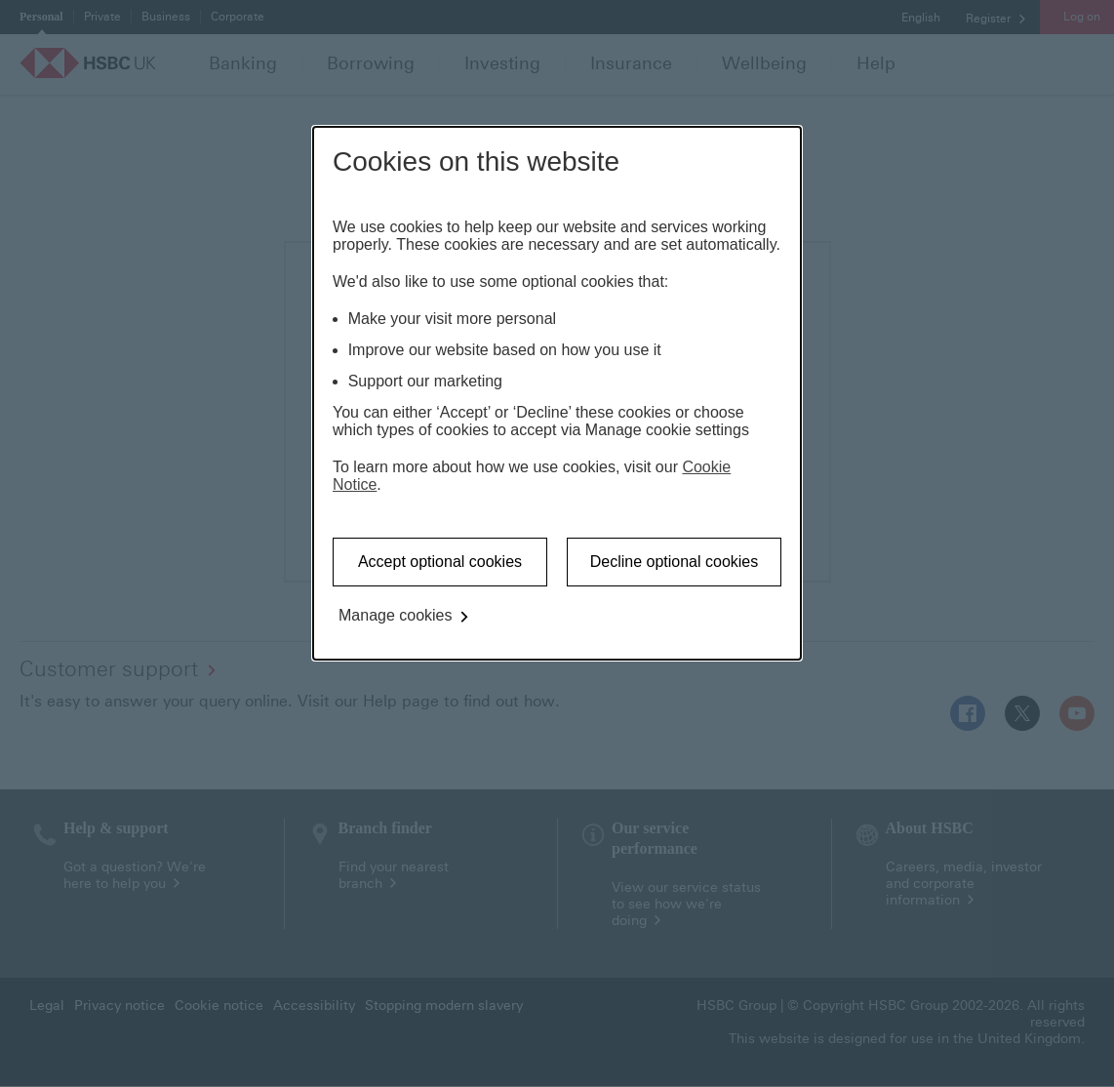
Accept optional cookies (440, 561)
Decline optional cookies (674, 561)
